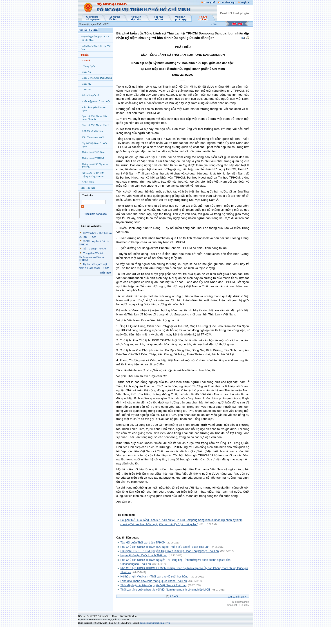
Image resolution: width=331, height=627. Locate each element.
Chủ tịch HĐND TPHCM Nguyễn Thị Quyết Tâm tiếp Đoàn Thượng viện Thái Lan (169, 551)
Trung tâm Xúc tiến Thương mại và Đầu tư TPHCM (91, 256)
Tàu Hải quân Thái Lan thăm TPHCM (142, 542)
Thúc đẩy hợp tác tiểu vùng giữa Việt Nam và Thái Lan (153, 585)
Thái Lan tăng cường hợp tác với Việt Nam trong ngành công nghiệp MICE (165, 589)
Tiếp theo (105, 272)
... (79, 221)
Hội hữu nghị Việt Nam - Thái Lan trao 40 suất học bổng (154, 576)
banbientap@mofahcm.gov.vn (155, 622)
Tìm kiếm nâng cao (95, 214)
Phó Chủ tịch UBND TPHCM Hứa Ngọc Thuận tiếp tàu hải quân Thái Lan (164, 546)
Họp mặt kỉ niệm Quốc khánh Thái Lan (143, 555)
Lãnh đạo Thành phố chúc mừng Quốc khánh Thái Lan (153, 581)
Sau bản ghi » (237, 596)
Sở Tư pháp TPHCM (94, 248)
